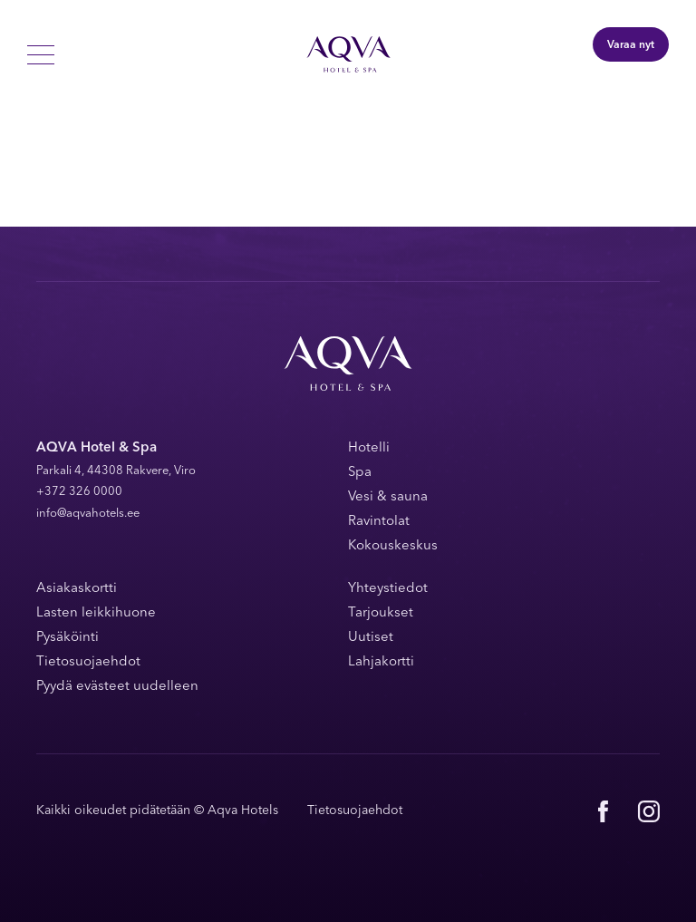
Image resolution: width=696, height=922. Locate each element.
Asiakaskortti (76, 589)
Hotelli (369, 448)
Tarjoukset (380, 613)
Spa (360, 473)
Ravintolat (379, 522)
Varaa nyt (630, 45)
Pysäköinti (67, 638)
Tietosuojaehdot (88, 662)
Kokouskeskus (393, 546)
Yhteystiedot (388, 589)
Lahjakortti (381, 662)
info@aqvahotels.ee (88, 513)
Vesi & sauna (388, 497)
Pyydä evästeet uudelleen (117, 687)
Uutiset (370, 638)
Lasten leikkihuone (96, 613)
